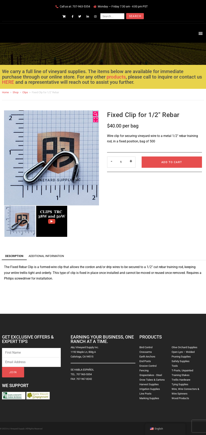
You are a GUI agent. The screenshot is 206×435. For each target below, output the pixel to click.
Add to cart (171, 162)
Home (5, 92)
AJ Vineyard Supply (16, 429)
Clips (25, 92)
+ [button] (131, 161)
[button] (200, 33)
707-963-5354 (81, 6)
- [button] (111, 161)
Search (135, 16)
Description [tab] (14, 256)
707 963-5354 (84, 374)
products (116, 77)
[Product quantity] (121, 162)
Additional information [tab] (46, 256)
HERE (8, 82)
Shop (16, 92)
